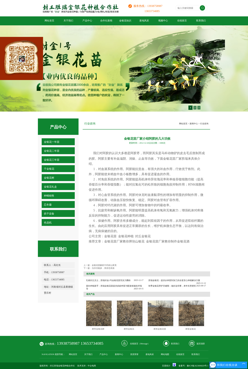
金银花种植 (126, 236)
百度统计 (166, 366)
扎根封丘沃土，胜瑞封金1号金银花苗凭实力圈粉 (108, 280)
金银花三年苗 (51, 159)
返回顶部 (201, 343)
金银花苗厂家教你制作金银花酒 (167, 241)
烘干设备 (49, 213)
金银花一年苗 (51, 142)
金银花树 (49, 177)
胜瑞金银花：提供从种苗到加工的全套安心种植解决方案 (174, 280)
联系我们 (201, 20)
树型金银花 (129, 329)
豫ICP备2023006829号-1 (197, 366)
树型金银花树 (98, 329)
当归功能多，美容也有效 (103, 268)
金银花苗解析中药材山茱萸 (104, 265)
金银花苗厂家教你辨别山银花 (124, 241)
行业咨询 (204, 123)
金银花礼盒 (50, 186)
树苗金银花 (190, 329)
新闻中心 (194, 123)
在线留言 (182, 20)
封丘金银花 (143, 236)
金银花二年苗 (51, 150)
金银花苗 (169, 158)
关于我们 (68, 20)
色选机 (48, 222)
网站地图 (165, 354)
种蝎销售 (49, 195)
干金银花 (49, 168)
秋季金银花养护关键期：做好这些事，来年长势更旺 (172, 286)
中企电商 (92, 366)
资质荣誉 (134, 354)
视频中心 (163, 20)
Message (144, 343)
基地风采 (144, 20)
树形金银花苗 (160, 329)
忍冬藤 (48, 204)
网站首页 (49, 20)
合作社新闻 (106, 20)
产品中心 (87, 20)
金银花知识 (125, 20)
